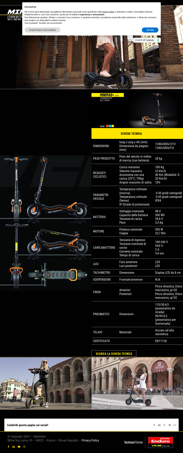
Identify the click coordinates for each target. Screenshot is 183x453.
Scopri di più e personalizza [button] (42, 30)
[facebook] (8, 447)
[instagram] (24, 447)
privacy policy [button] (108, 12)
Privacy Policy (90, 440)
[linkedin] (14, 447)
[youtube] (19, 447)
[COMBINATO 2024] (149, 436)
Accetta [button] (150, 30)
